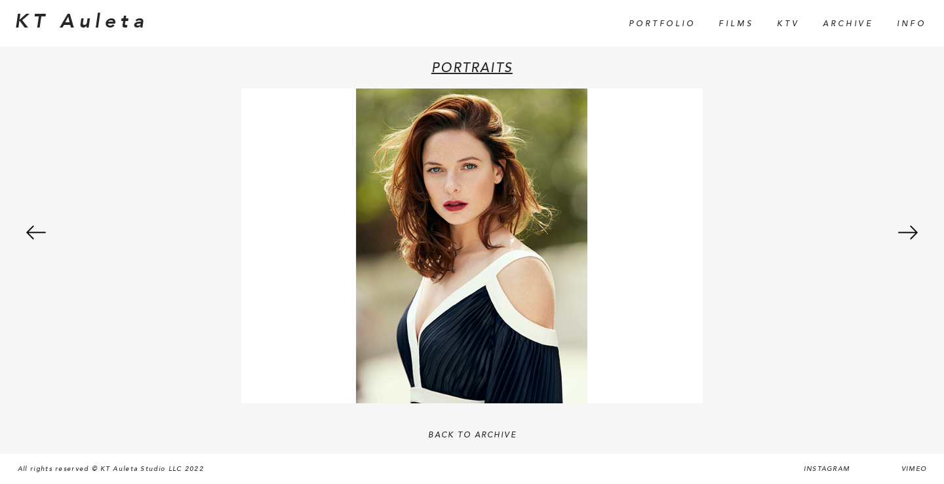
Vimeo (914, 469)
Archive (848, 24)
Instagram (827, 469)
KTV (788, 24)
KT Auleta (81, 21)
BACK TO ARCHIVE (472, 435)
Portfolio (662, 24)
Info (911, 24)
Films (735, 24)
